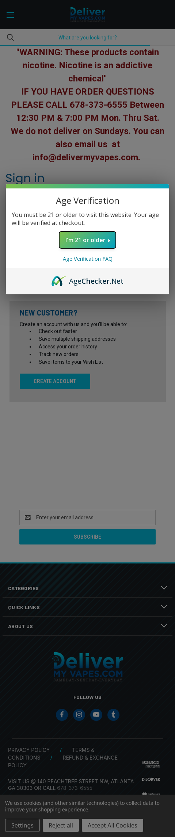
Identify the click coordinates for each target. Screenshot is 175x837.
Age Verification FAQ (88, 258)
